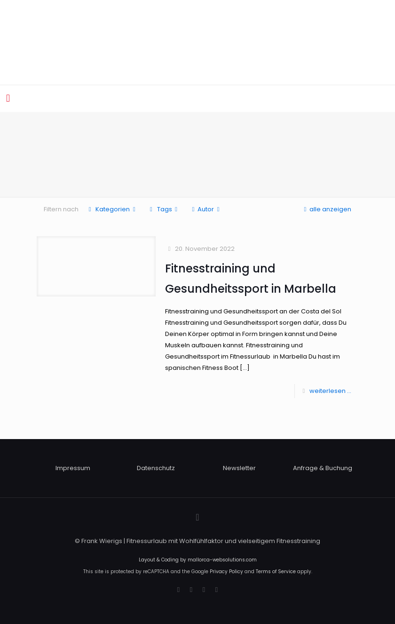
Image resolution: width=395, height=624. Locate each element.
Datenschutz (156, 468)
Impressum (72, 468)
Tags (163, 209)
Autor (205, 209)
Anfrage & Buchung (322, 468)
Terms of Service (276, 571)
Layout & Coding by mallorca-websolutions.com (198, 559)
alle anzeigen (326, 209)
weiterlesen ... (330, 390)
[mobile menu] (8, 98)
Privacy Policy (226, 571)
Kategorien (112, 209)
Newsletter (239, 468)
